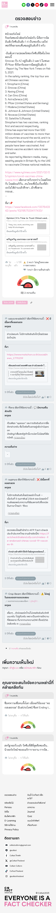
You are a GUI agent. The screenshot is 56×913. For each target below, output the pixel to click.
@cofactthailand (46, 5)
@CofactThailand (32, 5)
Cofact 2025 (8, 890)
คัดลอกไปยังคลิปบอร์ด (25, 392)
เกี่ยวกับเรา (32, 825)
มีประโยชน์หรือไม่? (32, 397)
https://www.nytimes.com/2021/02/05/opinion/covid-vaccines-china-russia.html (27, 176)
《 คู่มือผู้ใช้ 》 (33, 601)
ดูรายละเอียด (19, 437)
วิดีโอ (6, 812)
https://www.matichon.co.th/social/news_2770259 (27, 356)
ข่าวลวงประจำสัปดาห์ (36, 803)
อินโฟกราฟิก (9, 816)
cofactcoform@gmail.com (20, 845)
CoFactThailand (41, 5)
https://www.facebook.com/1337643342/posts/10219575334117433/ (27, 242)
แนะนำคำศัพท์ (33, 820)
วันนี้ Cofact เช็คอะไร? (35, 796)
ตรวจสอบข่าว (10, 795)
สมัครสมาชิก (30, 668)
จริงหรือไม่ (9, 803)
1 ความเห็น (15, 648)
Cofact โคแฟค (28, 5)
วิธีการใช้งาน (10, 825)
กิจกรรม (8, 807)
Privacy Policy (11, 829)
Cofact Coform (37, 5)
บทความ (31, 807)
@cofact (24, 5)
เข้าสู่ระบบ (14, 668)
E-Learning (10, 820)
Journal (31, 812)
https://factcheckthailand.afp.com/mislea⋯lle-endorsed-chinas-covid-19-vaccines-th (28, 539)
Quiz (29, 816)
